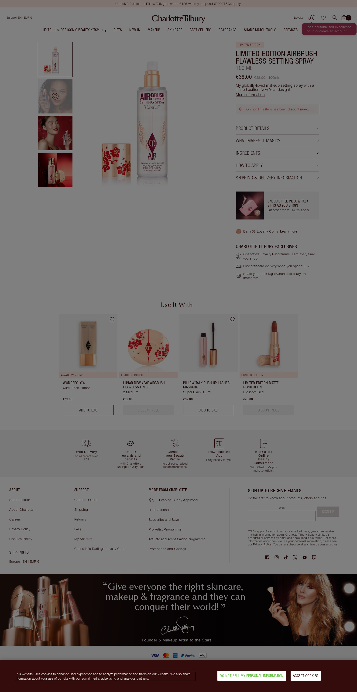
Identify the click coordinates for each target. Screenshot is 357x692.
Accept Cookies (305, 676)
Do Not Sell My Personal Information (252, 676)
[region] (178, 676)
